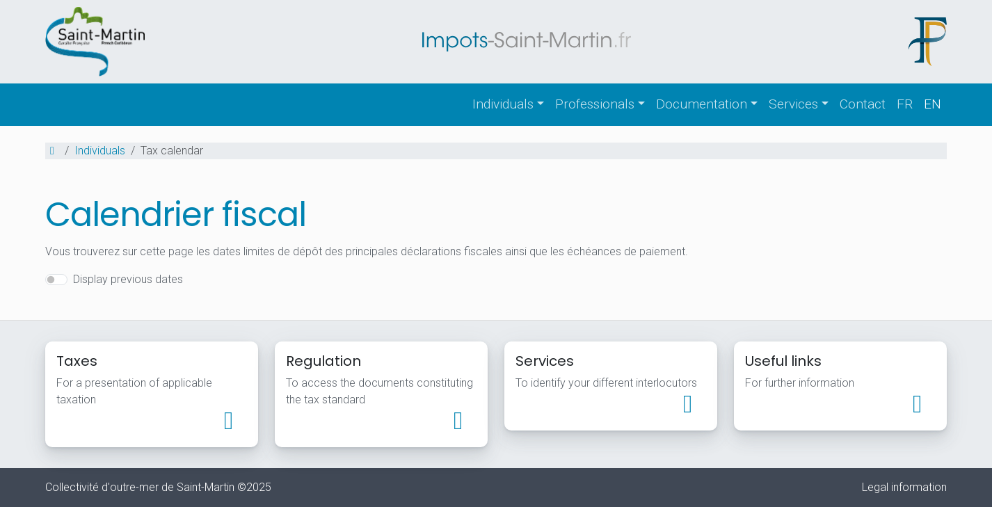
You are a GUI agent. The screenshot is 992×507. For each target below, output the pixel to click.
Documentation (701, 104)
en (932, 104)
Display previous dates (128, 279)
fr (905, 104)
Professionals (594, 104)
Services (793, 104)
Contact (863, 104)
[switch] (56, 279)
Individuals (503, 104)
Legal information (904, 487)
